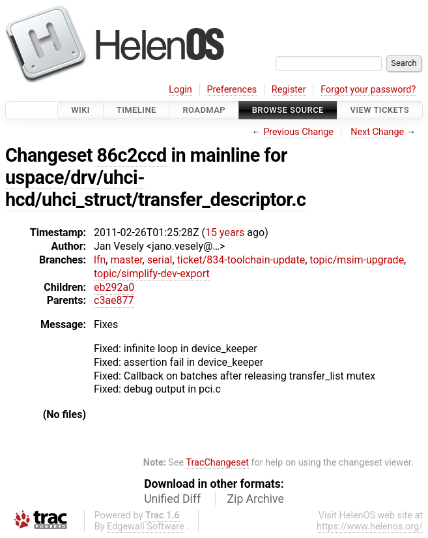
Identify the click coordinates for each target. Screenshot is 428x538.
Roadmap (203, 110)
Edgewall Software (145, 526)
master (126, 260)
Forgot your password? (368, 89)
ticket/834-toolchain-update (241, 260)
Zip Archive (255, 498)
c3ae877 (114, 300)
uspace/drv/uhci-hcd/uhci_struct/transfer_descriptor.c (155, 188)
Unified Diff (172, 498)
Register (289, 89)
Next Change (377, 132)
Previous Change (298, 132)
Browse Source (288, 110)
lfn (100, 260)
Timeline (136, 110)
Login (180, 89)
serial (160, 260)
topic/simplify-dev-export (152, 273)
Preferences (232, 89)
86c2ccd (132, 155)
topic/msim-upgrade (356, 260)
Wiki (80, 110)
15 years (224, 232)
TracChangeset (217, 462)
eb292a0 (114, 287)
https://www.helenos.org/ (370, 526)
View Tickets (379, 110)
